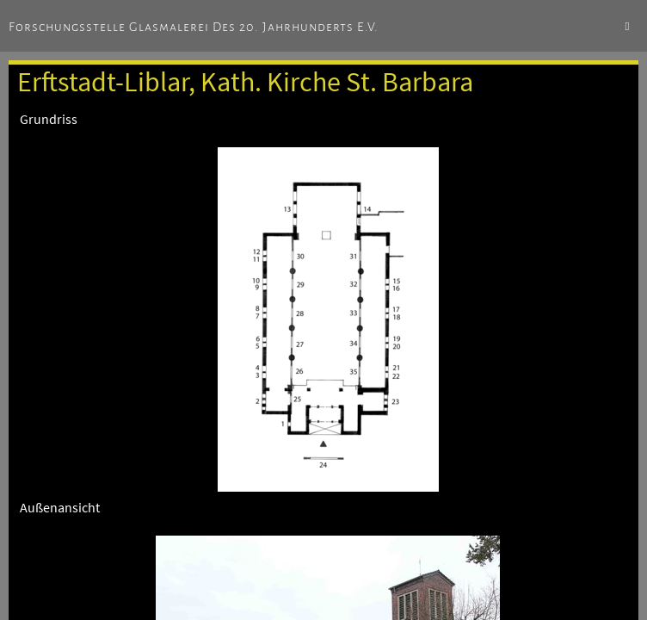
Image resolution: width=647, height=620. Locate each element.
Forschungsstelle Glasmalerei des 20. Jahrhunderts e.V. (194, 27)
